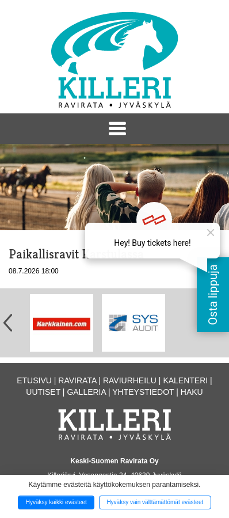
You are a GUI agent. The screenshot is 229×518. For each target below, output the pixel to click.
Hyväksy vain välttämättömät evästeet (154, 502)
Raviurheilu (130, 380)
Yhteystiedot (143, 392)
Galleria (86, 392)
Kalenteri (185, 380)
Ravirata (77, 380)
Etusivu (34, 380)
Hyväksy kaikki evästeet (56, 502)
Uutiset (43, 392)
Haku (192, 392)
